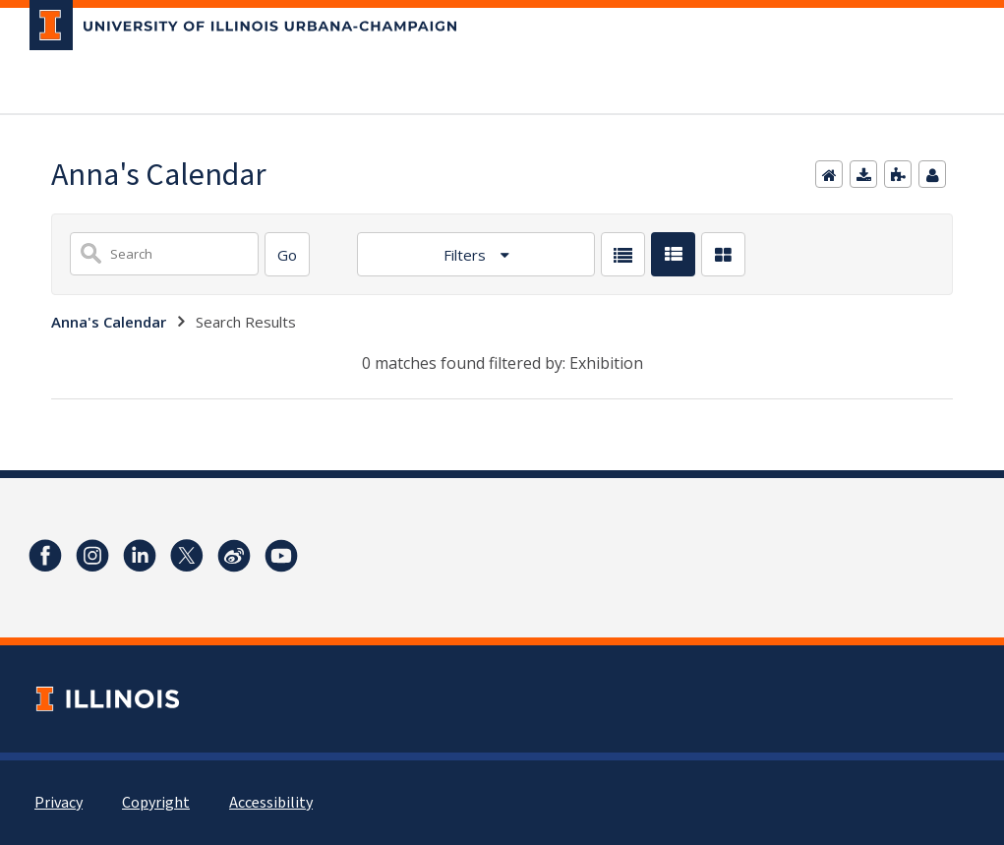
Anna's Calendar (108, 322)
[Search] (287, 254)
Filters (466, 255)
